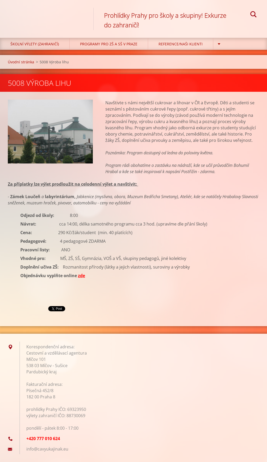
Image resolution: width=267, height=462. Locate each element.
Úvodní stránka (21, 61)
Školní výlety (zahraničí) (34, 43)
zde (81, 275)
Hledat (253, 15)
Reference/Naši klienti (181, 43)
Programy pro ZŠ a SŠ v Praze (108, 43)
